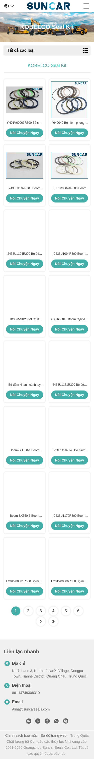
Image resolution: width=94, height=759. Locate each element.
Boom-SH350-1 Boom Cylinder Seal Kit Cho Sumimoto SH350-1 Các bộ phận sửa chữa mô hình (24, 450)
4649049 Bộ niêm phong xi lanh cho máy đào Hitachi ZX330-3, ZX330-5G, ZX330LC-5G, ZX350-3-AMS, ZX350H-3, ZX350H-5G (69, 123)
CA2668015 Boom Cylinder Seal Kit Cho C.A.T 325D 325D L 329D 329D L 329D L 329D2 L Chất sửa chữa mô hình (69, 320)
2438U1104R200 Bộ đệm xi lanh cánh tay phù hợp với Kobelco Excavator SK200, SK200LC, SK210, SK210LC (24, 254)
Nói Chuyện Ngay (24, 133)
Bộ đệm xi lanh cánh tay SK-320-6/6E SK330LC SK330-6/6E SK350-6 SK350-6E (24, 385)
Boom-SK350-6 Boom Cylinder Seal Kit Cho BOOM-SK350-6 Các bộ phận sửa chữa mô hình (24, 516)
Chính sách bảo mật (21, 736)
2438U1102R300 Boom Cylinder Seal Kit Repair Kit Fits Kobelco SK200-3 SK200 (24, 188)
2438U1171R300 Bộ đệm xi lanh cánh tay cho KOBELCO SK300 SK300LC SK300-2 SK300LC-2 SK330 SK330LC (69, 385)
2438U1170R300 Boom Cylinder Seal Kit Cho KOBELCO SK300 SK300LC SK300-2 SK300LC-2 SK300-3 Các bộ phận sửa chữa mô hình (69, 516)
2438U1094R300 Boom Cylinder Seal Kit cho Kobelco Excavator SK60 (69, 254)
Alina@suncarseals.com (31, 709)
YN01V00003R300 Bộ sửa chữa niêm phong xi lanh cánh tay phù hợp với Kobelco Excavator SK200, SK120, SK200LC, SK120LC (24, 123)
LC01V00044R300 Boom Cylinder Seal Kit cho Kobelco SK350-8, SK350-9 (69, 188)
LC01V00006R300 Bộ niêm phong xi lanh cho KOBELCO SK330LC (69, 582)
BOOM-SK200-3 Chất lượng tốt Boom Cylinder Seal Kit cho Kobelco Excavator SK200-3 (24, 320)
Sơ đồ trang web (53, 736)
